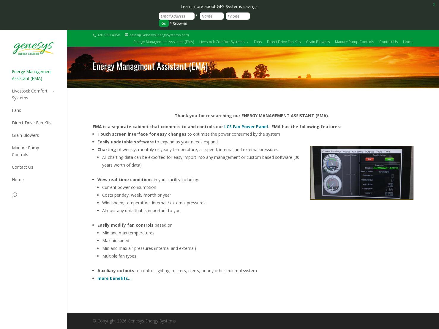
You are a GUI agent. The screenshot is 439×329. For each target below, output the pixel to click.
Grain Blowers (318, 41)
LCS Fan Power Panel (246, 126)
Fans (258, 41)
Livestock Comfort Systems (221, 41)
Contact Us (388, 41)
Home (408, 41)
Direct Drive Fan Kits (284, 41)
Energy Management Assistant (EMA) (164, 41)
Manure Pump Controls (354, 41)
